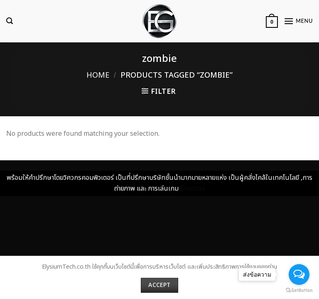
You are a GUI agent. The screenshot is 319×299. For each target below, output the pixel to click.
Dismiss (192, 189)
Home (97, 75)
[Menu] (298, 21)
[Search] (9, 21)
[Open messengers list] (299, 274)
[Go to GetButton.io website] (299, 290)
